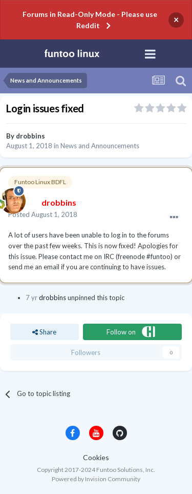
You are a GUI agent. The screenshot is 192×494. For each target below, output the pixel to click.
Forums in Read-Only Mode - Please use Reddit (90, 20)
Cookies (96, 457)
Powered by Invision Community (96, 479)
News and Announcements (99, 146)
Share (44, 332)
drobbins (30, 136)
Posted (42, 214)
